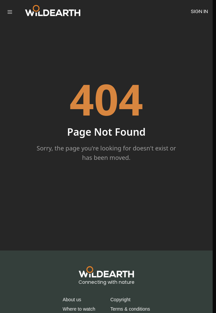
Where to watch (79, 309)
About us (72, 299)
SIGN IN (199, 11)
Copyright (120, 299)
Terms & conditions (130, 309)
